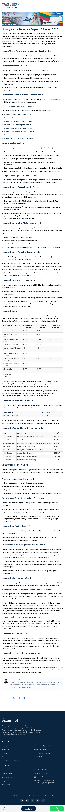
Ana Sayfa (5, 746)
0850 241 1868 (40, 769)
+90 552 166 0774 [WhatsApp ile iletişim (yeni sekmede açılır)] (41, 773)
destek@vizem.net (42, 777)
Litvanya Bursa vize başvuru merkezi (18, 125)
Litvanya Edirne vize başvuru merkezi (18, 128)
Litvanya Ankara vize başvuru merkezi (18, 114)
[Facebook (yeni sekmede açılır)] (38, 800)
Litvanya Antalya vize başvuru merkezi (18, 121)
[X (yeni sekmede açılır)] (43, 800)
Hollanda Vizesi (7, 777)
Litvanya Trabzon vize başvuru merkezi (18, 138)
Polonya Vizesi (7, 773)
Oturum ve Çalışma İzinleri (42, 746)
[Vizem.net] (10, 720)
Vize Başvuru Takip (8, 757)
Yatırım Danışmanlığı (40, 749)
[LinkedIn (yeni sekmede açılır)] (32, 800)
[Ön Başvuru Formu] (28, 808)
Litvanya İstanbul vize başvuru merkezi (18, 118)
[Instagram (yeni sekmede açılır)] (22, 800)
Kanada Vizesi (6, 770)
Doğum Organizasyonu (42, 753)
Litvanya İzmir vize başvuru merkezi (17, 135)
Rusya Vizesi (6, 781)
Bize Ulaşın (5, 753)
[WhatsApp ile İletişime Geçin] (57, 808)
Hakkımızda (5, 749)
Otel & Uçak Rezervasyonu (43, 757)
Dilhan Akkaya (19, 680)
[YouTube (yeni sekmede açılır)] (27, 800)
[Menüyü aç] (4, 808)
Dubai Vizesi (6, 784)
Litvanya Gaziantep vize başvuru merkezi (19, 131)
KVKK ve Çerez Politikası (10, 760)
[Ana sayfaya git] (2, 8)
